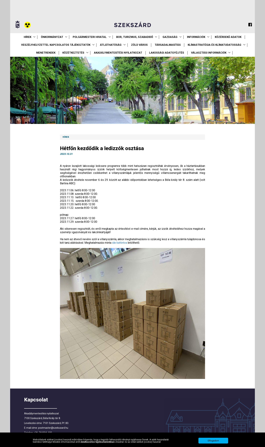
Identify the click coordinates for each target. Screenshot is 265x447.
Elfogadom (213, 440)
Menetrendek (45, 52)
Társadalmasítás (168, 44)
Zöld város (139, 44)
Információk (196, 37)
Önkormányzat (52, 37)
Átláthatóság (110, 44)
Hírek (27, 37)
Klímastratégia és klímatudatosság (214, 44)
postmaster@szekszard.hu (53, 427)
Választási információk (208, 52)
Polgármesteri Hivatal (90, 37)
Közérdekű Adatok (228, 37)
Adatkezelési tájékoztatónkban (97, 442)
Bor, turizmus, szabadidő (134, 37)
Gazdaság (170, 37)
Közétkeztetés (73, 52)
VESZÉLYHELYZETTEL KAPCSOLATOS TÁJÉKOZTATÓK (55, 44)
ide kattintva (119, 242)
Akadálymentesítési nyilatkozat (118, 52)
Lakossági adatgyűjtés (166, 52)
